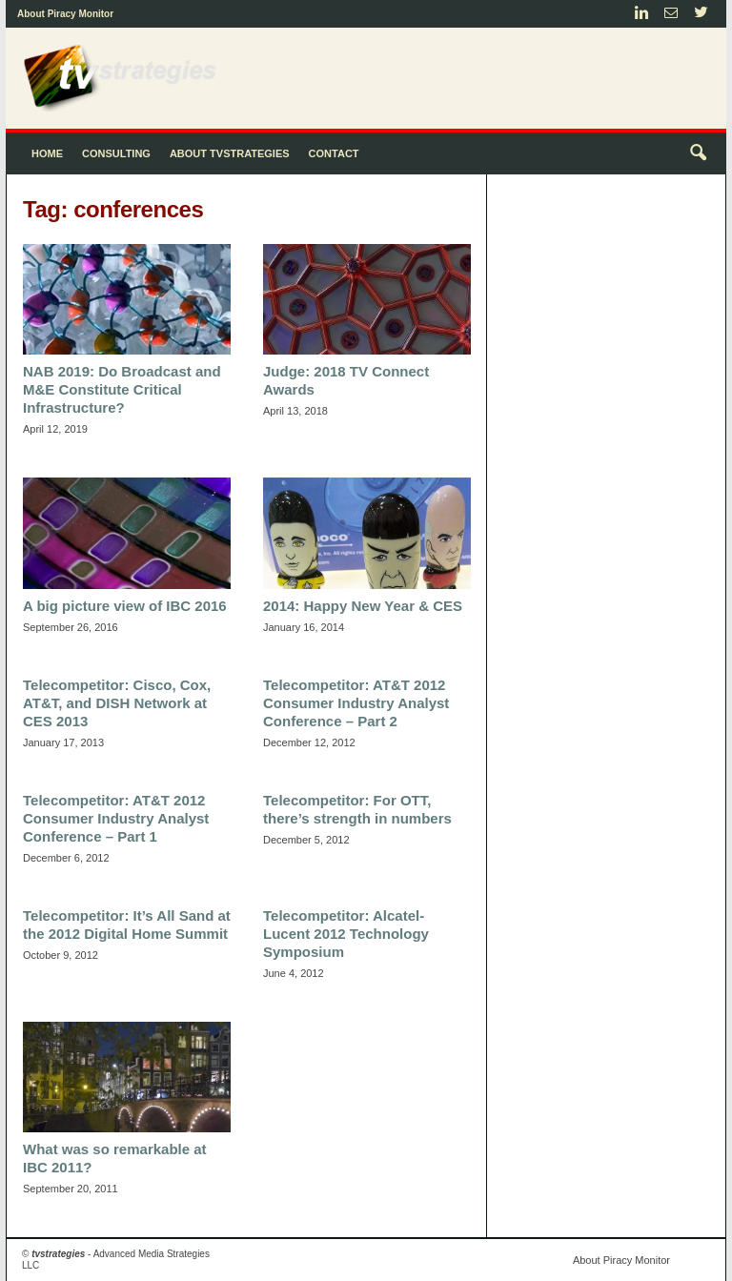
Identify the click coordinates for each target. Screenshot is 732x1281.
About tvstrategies (230, 153)
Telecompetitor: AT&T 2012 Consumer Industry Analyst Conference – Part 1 (116, 818)
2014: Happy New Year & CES (362, 606)
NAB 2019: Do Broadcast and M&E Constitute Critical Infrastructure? (122, 389)
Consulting (116, 153)
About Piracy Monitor (65, 14)
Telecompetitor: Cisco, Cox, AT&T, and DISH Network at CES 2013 (117, 703)
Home (47, 153)
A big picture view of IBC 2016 (125, 606)
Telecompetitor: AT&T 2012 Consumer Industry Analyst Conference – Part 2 (356, 703)
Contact (334, 153)
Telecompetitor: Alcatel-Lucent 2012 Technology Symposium (346, 933)
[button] (698, 153)
